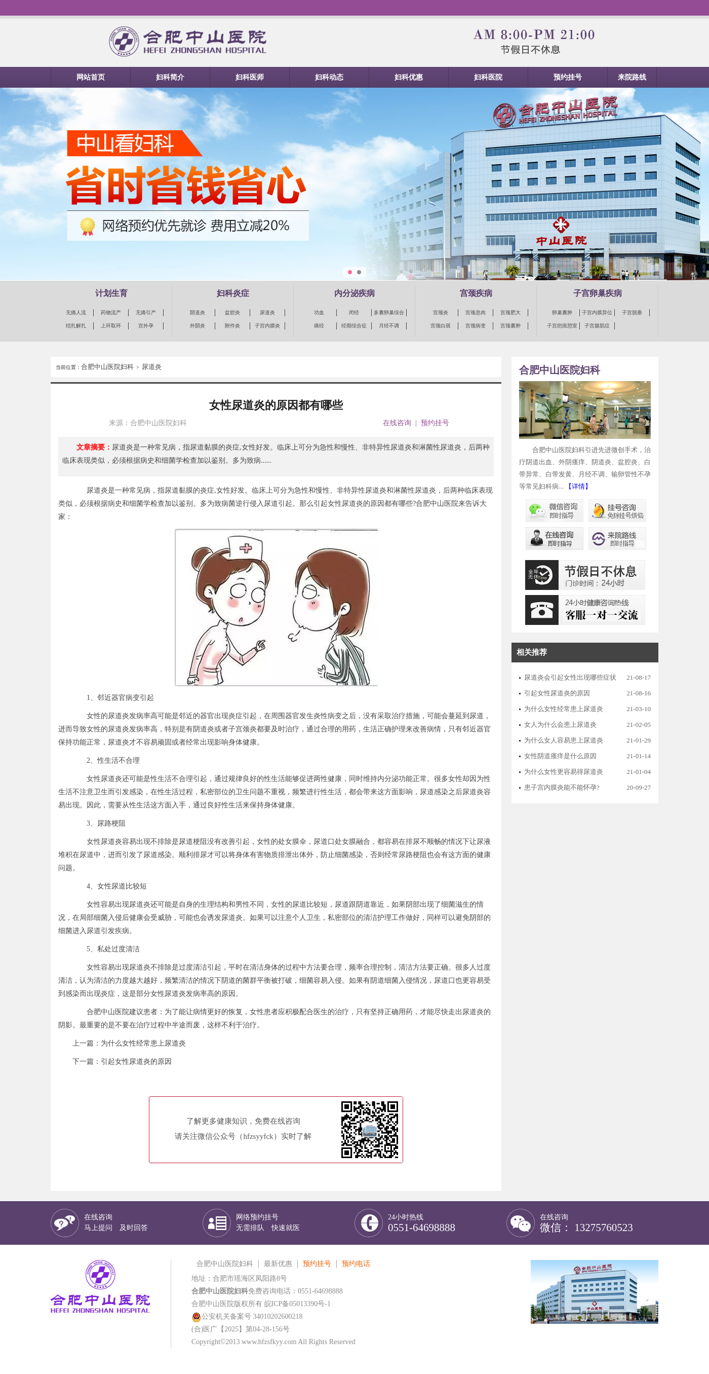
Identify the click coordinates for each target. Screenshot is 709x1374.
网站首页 (90, 77)
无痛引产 (146, 312)
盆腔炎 (232, 312)
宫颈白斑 (440, 325)
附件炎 (232, 325)
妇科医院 (488, 77)
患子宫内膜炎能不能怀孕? (562, 787)
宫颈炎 (440, 312)
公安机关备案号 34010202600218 (247, 1316)
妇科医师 (249, 77)
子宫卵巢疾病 (597, 293)
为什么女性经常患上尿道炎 (143, 1043)
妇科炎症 (233, 293)
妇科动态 (329, 77)
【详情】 (578, 486)
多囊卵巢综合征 (389, 313)
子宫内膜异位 (597, 312)
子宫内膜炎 (267, 325)
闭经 (354, 312)
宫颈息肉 (475, 312)
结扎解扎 (76, 325)
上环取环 (111, 325)
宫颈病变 (475, 325)
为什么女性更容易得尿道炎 (563, 771)
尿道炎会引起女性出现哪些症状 (570, 677)
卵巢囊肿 (562, 312)
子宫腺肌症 (597, 325)
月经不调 (389, 325)
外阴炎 (197, 325)
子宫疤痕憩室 (562, 325)
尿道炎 (267, 312)
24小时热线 (421, 1223)
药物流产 (111, 312)
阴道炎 (197, 312)
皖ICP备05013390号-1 (297, 1304)
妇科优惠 (409, 77)
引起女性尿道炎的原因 (136, 1061)
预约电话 (356, 1264)
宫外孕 (145, 325)
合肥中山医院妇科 (107, 366)
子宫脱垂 (632, 312)
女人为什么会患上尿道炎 (560, 724)
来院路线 (632, 77)
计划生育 (111, 293)
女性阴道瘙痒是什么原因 (560, 756)
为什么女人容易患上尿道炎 (563, 740)
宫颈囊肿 (510, 325)
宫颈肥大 (510, 312)
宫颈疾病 (476, 293)
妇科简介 (170, 77)
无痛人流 (76, 312)
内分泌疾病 (354, 293)
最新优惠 (278, 1264)
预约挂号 (568, 77)
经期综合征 (354, 325)
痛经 (319, 325)
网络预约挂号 (268, 1222)
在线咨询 (397, 423)
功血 (319, 312)
